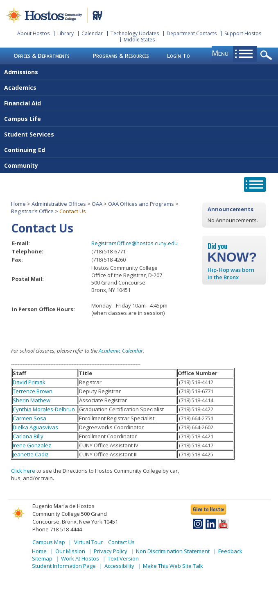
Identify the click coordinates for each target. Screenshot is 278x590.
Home (18, 203)
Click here (23, 470)
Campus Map (48, 542)
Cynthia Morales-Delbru (42, 409)
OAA (97, 203)
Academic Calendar (121, 350)
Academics (20, 87)
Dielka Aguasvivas (35, 427)
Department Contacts (192, 33)
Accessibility (119, 565)
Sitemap (42, 558)
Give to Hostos (208, 509)
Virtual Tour (88, 542)
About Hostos (33, 33)
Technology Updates (135, 33)
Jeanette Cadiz (31, 454)
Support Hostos (242, 33)
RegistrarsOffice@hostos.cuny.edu (134, 243)
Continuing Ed (24, 150)
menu (220, 53)
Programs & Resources (121, 55)
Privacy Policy (110, 551)
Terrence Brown (32, 391)
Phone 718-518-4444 (57, 529)
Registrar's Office (32, 211)
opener (267, 56)
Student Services (29, 134)
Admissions (21, 72)
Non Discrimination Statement (173, 551)
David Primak (29, 382)
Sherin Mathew (31, 400)
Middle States (139, 39)
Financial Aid (22, 103)
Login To (178, 55)
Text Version (123, 558)
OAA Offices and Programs (141, 203)
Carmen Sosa (29, 418)
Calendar (92, 33)
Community (21, 165)
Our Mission (70, 551)
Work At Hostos (80, 558)
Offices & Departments (42, 55)
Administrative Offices (59, 203)
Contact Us (121, 542)
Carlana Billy (28, 436)
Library (65, 33)
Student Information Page (64, 565)
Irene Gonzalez (32, 445)
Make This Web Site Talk (173, 565)
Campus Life (22, 119)
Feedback (230, 551)
